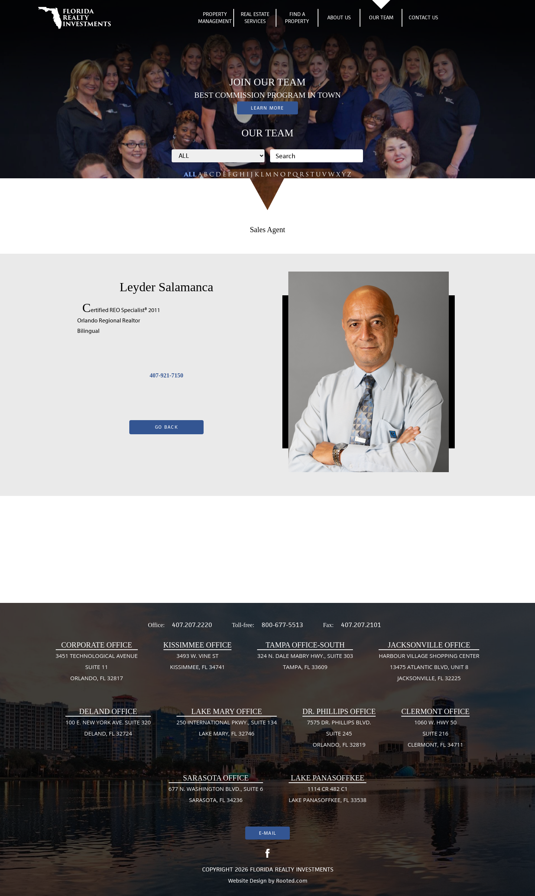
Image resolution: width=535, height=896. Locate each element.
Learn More (267, 108)
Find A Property (297, 18)
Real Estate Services (255, 18)
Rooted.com (291, 880)
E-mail (267, 833)
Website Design (247, 880)
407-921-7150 (167, 375)
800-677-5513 (282, 625)
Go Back (166, 427)
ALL (190, 174)
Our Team (381, 17)
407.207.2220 (192, 625)
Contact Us (423, 17)
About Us (339, 17)
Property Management (215, 18)
